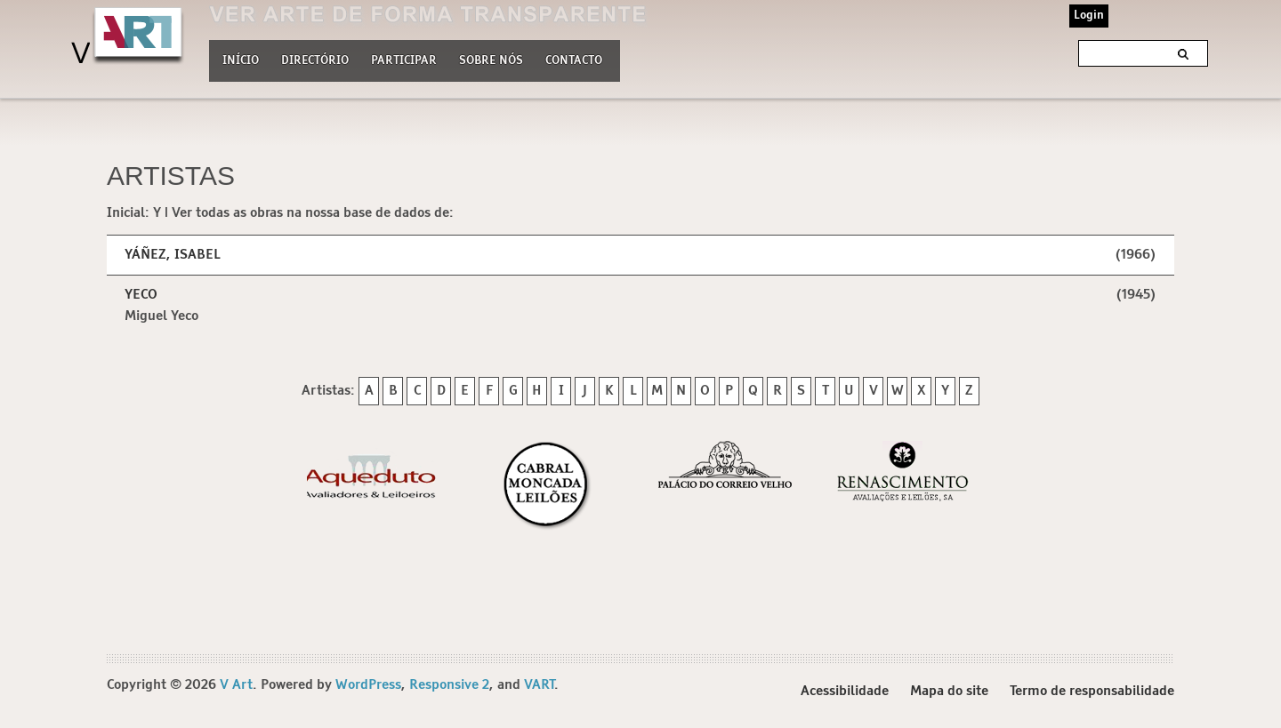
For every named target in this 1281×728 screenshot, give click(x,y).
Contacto (573, 61)
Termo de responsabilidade (1092, 691)
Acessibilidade (845, 691)
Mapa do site (949, 691)
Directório (315, 59)
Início (240, 61)
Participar (404, 61)
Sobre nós (491, 59)
